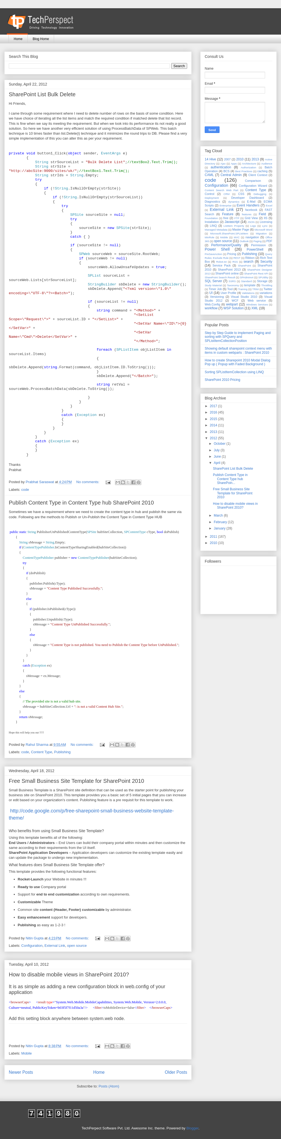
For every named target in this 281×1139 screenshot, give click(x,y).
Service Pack (221, 265)
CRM (227, 193)
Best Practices (243, 171)
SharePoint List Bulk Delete (42, 94)
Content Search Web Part (221, 190)
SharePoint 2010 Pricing (222, 380)
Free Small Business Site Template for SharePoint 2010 (76, 781)
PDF (269, 241)
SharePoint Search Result (220, 277)
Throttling (266, 285)
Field (262, 214)
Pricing (231, 254)
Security (266, 262)
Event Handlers (248, 205)
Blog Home (41, 39)
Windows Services (257, 304)
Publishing (62, 752)
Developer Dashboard (247, 197)
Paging (257, 241)
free (226, 218)
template (249, 285)
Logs (253, 225)
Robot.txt (221, 261)
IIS (265, 218)
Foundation (211, 218)
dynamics (234, 201)
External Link (54, 945)
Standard (246, 281)
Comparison (253, 180)
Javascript (231, 222)
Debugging (260, 193)
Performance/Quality (226, 245)
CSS (241, 193)
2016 (214, 412)
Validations (248, 292)
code (25, 490)
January (220, 528)
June (218, 456)
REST (236, 257)
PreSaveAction (213, 254)
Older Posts (176, 1072)
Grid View (251, 218)
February (221, 522)
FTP (236, 218)
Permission (258, 245)
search (248, 262)
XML (254, 308)
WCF (235, 300)
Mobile (26, 1053)
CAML (209, 175)
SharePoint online (227, 273)
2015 (214, 419)
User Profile (228, 292)
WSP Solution (233, 308)
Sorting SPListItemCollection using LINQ (234, 372)
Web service (257, 300)
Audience (266, 163)
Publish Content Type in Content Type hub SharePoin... (230, 479)
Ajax (223, 163)
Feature (227, 214)
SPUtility (263, 277)
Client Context (257, 175)
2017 (214, 406)
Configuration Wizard (253, 185)
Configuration (32, 945)
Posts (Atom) (109, 1086)
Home (18, 39)
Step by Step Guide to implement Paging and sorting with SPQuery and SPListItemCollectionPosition (238, 337)
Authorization (248, 167)
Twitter (267, 289)
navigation (252, 237)
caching (262, 171)
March (219, 515)
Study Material (213, 285)
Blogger (192, 1128)
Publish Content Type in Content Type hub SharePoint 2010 (81, 503)
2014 (214, 425)
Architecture (249, 163)
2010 (240, 159)
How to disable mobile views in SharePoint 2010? (69, 974)
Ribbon (250, 257)
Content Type (41, 752)
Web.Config (212, 304)
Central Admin (231, 175)
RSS (235, 261)
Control (209, 193)
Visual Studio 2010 (244, 296)
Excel (269, 205)
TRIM (255, 289)
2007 (227, 159)
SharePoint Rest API (256, 273)
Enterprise (226, 205)
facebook (251, 209)
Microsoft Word (263, 229)
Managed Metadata (216, 229)
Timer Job (215, 289)
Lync (265, 225)
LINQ (213, 225)
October (220, 444)
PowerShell (255, 249)
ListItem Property (233, 225)
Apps (234, 163)
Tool (230, 289)
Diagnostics (212, 201)
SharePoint (244, 265)
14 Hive (210, 159)
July (217, 450)
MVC (237, 237)
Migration (261, 233)
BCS (226, 171)
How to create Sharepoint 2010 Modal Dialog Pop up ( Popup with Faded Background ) (237, 362)
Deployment (212, 197)
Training (243, 289)
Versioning (217, 296)
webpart (232, 304)
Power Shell (217, 249)
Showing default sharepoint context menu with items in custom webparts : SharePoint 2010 (238, 350)
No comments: (88, 482)
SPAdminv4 (246, 277)
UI (211, 293)
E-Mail (251, 201)
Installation (212, 221)
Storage (262, 281)
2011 (214, 537)
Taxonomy (233, 285)
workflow (211, 308)
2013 (255, 159)
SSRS (232, 281)
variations (266, 292)
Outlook (244, 241)
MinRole (209, 237)
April (217, 463)
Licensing (266, 221)
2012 (214, 438)
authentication (220, 167)
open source (77, 945)
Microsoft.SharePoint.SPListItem (229, 233)
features (247, 214)
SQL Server (213, 281)
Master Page (240, 229)
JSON (251, 221)
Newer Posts (21, 1072)
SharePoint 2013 (229, 269)
